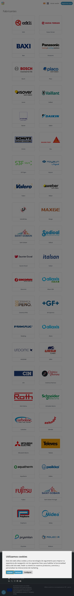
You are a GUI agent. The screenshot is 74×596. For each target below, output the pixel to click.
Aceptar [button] (10, 572)
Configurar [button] (27, 572)
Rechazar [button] (18, 572)
